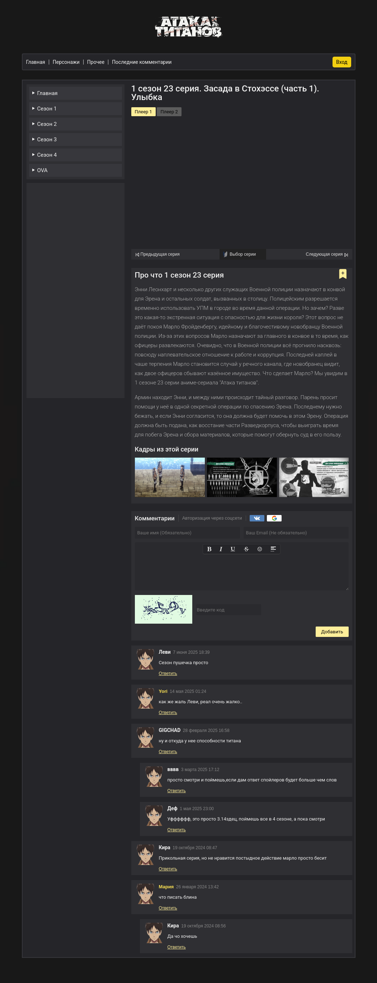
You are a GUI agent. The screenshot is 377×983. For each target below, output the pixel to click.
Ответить (168, 673)
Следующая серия (324, 254)
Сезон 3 (47, 139)
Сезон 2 (47, 124)
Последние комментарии (141, 62)
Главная (47, 93)
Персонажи (66, 62)
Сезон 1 (47, 108)
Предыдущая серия (160, 254)
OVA (42, 170)
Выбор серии (243, 254)
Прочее (95, 62)
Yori (163, 691)
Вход (341, 62)
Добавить (332, 631)
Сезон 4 (47, 155)
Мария (166, 886)
